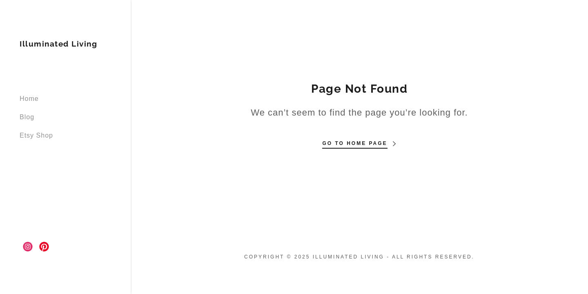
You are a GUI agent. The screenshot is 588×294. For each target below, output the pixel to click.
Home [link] (29, 98)
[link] (58, 44)
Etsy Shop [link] (36, 135)
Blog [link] (27, 117)
